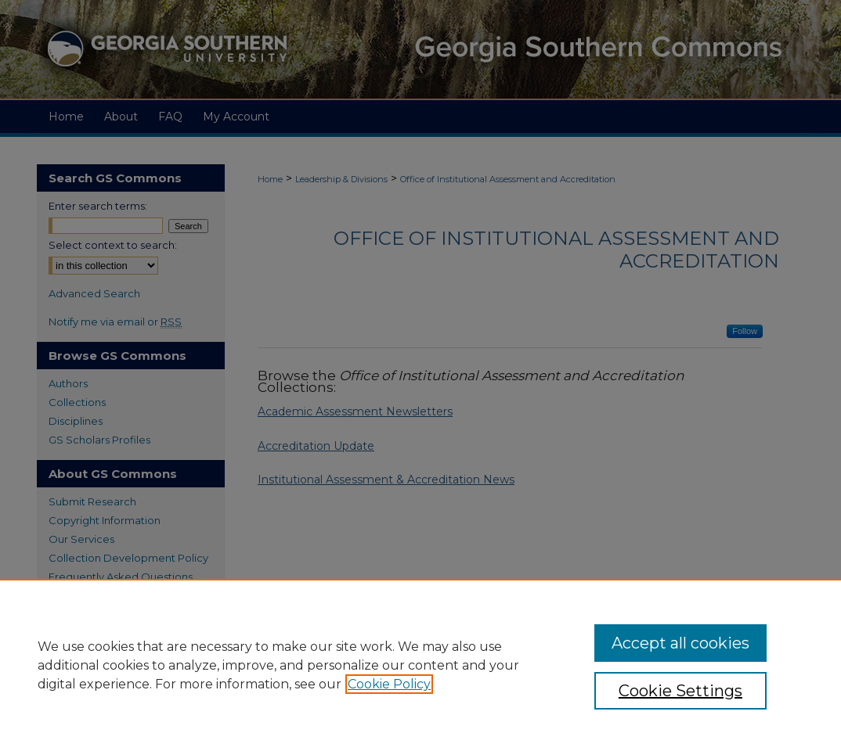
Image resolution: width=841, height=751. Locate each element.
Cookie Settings (680, 690)
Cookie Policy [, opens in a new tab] (389, 684)
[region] (420, 665)
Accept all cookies (680, 643)
